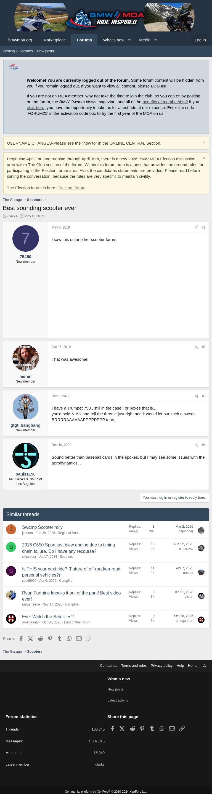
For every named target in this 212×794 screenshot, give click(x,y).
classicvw (186, 549)
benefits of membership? (165, 101)
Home (193, 665)
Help (180, 665)
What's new (113, 40)
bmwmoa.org (20, 40)
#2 (204, 347)
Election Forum (71, 187)
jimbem (27, 533)
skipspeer (29, 557)
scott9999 (29, 581)
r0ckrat (188, 573)
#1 (204, 227)
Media (144, 40)
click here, (36, 107)
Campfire (66, 581)
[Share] (196, 227)
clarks (100, 760)
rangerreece (31, 604)
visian (189, 597)
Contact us (108, 665)
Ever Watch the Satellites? (48, 616)
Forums (84, 40)
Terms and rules (134, 665)
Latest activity (118, 698)
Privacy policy (162, 665)
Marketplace (54, 40)
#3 (204, 396)
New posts (45, 51)
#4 (204, 445)
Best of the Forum (77, 622)
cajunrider (186, 531)
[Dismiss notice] (203, 143)
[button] (129, 40)
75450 (12, 216)
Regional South (69, 533)
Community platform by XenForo (106, 787)
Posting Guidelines (18, 51)
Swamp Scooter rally (42, 527)
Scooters (66, 557)
